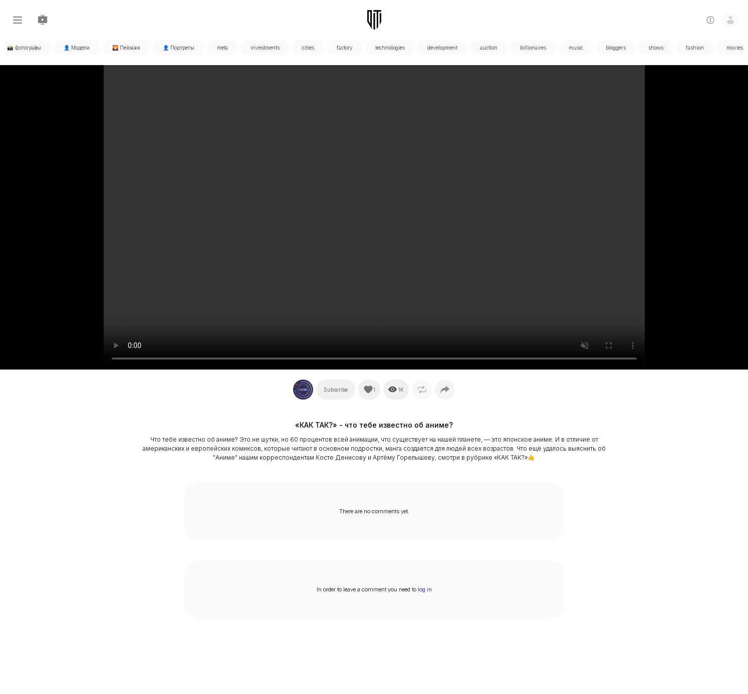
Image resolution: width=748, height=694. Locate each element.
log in (425, 589)
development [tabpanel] (442, 48)
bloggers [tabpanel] (616, 48)
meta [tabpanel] (222, 48)
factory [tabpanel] (345, 48)
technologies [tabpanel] (390, 48)
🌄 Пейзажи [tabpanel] (126, 48)
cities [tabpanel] (308, 48)
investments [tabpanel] (265, 48)
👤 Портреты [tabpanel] (178, 48)
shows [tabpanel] (655, 48)
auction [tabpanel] (488, 48)
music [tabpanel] (576, 48)
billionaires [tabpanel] (533, 48)
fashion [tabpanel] (695, 48)
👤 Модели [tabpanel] (77, 48)
